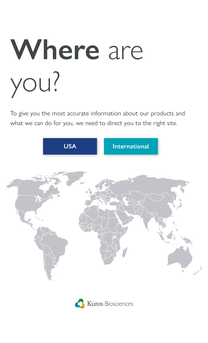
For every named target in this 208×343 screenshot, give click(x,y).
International (130, 146)
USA (69, 146)
